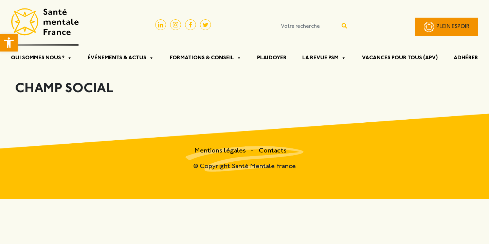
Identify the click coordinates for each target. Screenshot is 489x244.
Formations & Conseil (205, 58)
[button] (9, 43)
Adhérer (466, 58)
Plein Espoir (453, 26)
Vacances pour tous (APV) (400, 58)
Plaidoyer (272, 58)
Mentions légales (220, 151)
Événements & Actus (121, 58)
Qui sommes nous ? (41, 58)
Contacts (273, 151)
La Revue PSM (324, 58)
